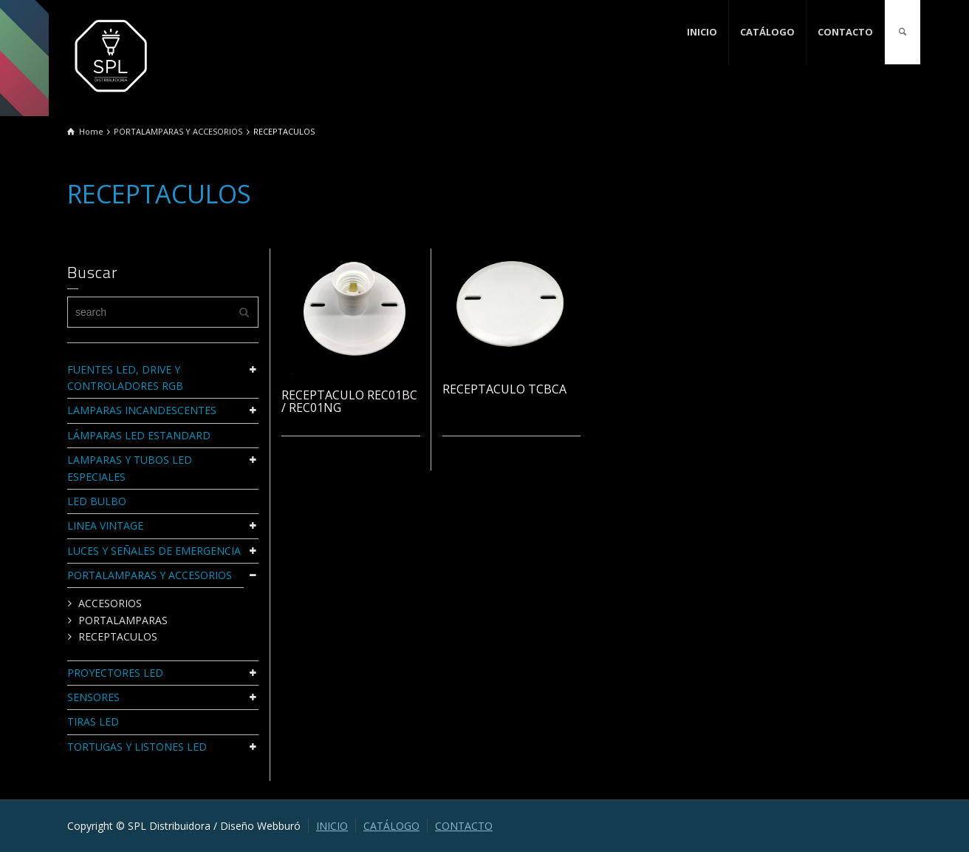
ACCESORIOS (110, 603)
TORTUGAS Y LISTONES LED (137, 747)
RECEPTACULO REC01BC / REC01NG (349, 401)
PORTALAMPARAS (123, 620)
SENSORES (93, 697)
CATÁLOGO (767, 31)
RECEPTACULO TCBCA (504, 389)
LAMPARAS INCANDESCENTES (141, 410)
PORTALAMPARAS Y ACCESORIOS (149, 575)
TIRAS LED (93, 721)
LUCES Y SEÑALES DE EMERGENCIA (154, 551)
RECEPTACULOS (117, 636)
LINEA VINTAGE (105, 525)
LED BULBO (96, 501)
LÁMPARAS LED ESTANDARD (138, 435)
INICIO (702, 31)
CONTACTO (845, 31)
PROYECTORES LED (115, 673)
